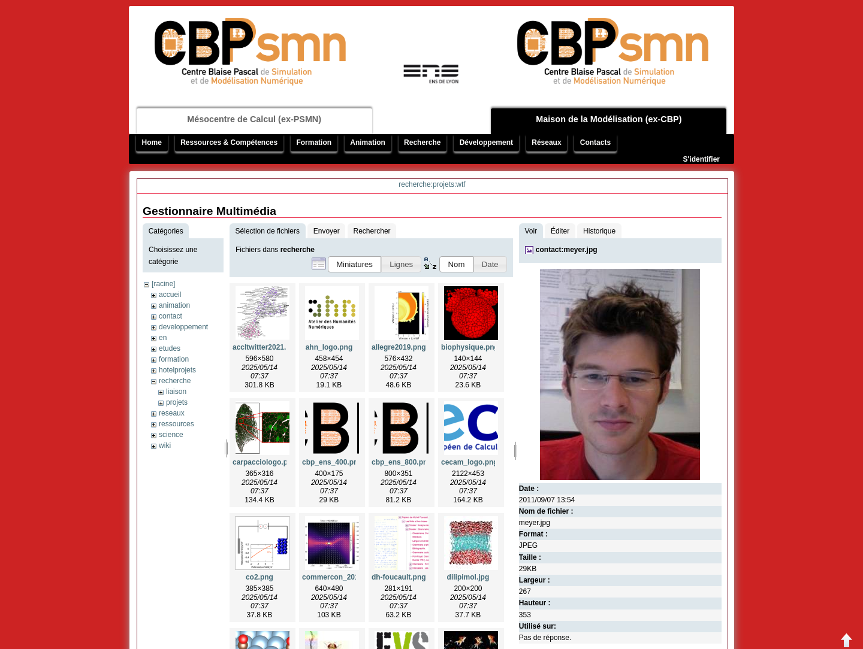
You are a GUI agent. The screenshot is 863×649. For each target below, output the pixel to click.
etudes (169, 348)
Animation (367, 142)
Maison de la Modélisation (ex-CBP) (608, 119)
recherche (175, 381)
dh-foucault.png (399, 577)
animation (174, 305)
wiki (165, 445)
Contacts (595, 142)
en (163, 337)
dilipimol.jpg (468, 577)
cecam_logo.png (469, 462)
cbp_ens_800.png (402, 462)
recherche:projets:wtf (432, 184)
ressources (176, 424)
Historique (599, 231)
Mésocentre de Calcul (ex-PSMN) (254, 119)
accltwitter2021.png (266, 347)
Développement (486, 142)
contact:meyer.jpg (567, 249)
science (171, 434)
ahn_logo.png (329, 347)
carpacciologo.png (265, 462)
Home (152, 142)
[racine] (163, 284)
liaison (176, 391)
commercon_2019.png (340, 577)
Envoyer (326, 231)
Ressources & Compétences (228, 142)
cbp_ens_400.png (332, 462)
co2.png (259, 577)
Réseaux (546, 142)
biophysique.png (470, 347)
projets (177, 402)
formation (174, 359)
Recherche (422, 142)
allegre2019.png (399, 347)
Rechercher (372, 231)
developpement (183, 327)
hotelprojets (177, 370)
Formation (313, 142)
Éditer (560, 231)
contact (170, 316)
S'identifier (701, 159)
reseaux (172, 413)
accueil (170, 294)
